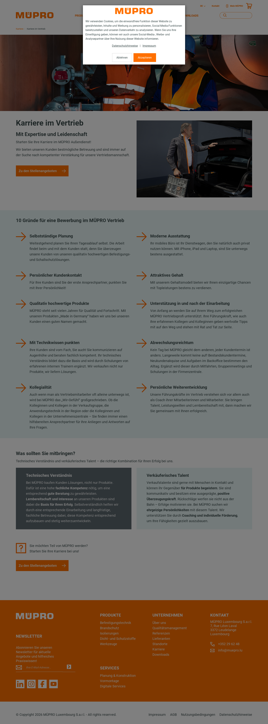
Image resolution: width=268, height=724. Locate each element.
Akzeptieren (145, 57)
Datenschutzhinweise (125, 45)
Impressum (149, 45)
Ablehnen (122, 57)
